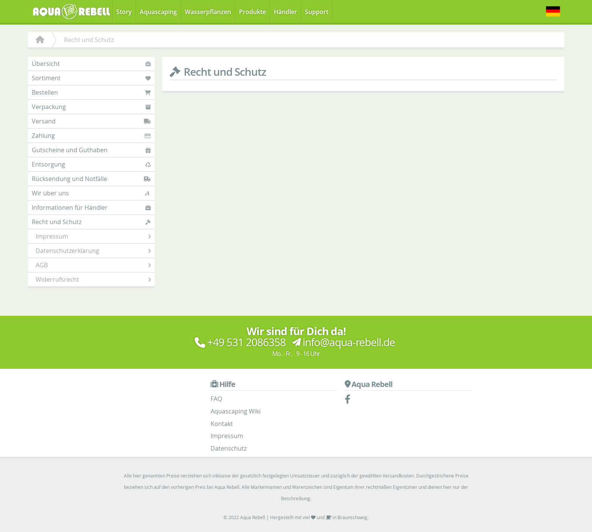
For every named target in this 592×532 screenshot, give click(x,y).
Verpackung (91, 107)
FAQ (216, 399)
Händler (285, 12)
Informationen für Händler (91, 207)
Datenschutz (229, 448)
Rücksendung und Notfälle (91, 179)
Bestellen (91, 92)
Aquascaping (158, 12)
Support (316, 12)
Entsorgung (91, 164)
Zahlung (91, 135)
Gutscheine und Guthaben (91, 150)
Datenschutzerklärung (93, 250)
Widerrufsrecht (93, 279)
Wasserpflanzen (208, 12)
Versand (91, 121)
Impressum (93, 236)
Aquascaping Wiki (236, 411)
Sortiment (91, 78)
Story (124, 12)
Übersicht (91, 63)
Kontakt (222, 424)
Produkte (252, 12)
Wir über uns (91, 193)
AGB (93, 265)
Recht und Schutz (91, 222)
